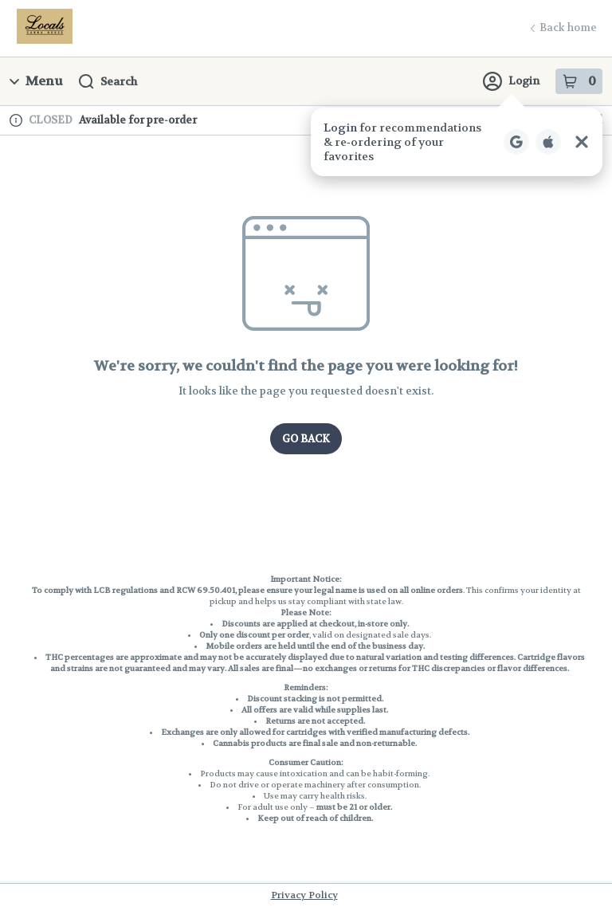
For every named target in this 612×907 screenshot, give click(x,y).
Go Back (306, 439)
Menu (36, 81)
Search (108, 81)
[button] (456, 142)
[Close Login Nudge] (582, 142)
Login (511, 81)
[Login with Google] (516, 142)
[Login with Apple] (548, 142)
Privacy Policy (304, 895)
